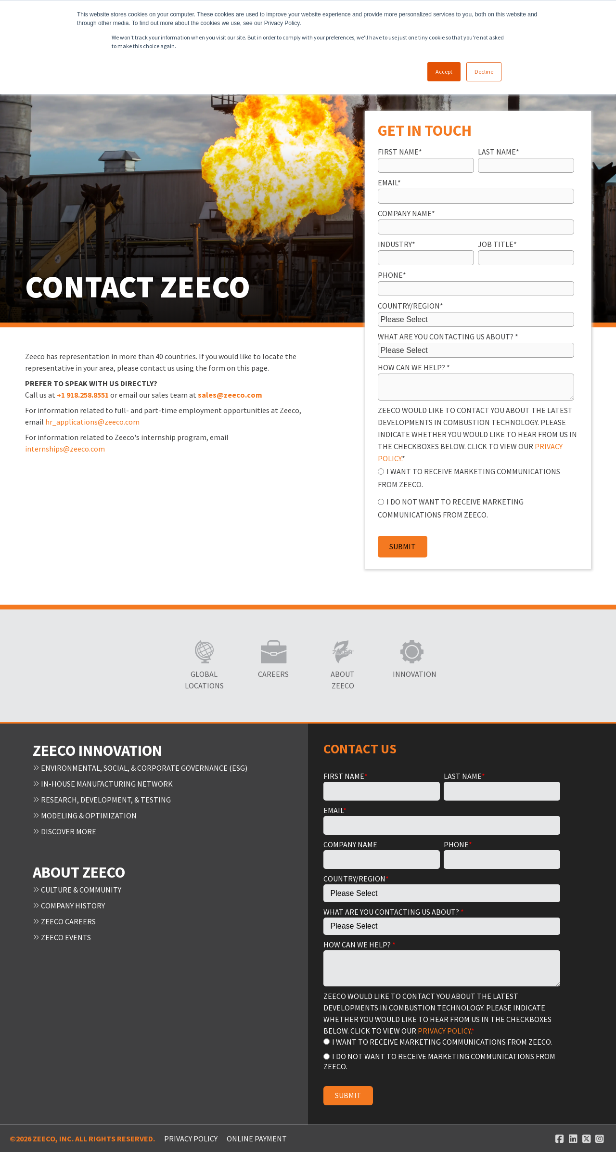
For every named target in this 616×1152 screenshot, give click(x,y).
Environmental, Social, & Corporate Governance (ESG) (140, 768)
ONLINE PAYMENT (257, 1138)
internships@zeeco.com (65, 448)
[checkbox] (476, 492)
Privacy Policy (191, 1138)
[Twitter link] (586, 1138)
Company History (69, 902)
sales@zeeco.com (231, 395)
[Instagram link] (599, 1138)
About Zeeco (343, 679)
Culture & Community (77, 887)
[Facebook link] (559, 1138)
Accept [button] (444, 71)
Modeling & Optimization (85, 814)
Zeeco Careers (64, 918)
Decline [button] (484, 71)
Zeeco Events (62, 933)
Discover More (64, 829)
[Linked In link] (573, 1138)
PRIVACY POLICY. (444, 1031)
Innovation (412, 674)
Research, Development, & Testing (102, 798)
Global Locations (204, 679)
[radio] (476, 477)
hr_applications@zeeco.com (92, 422)
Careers (273, 674)
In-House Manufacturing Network (103, 783)
